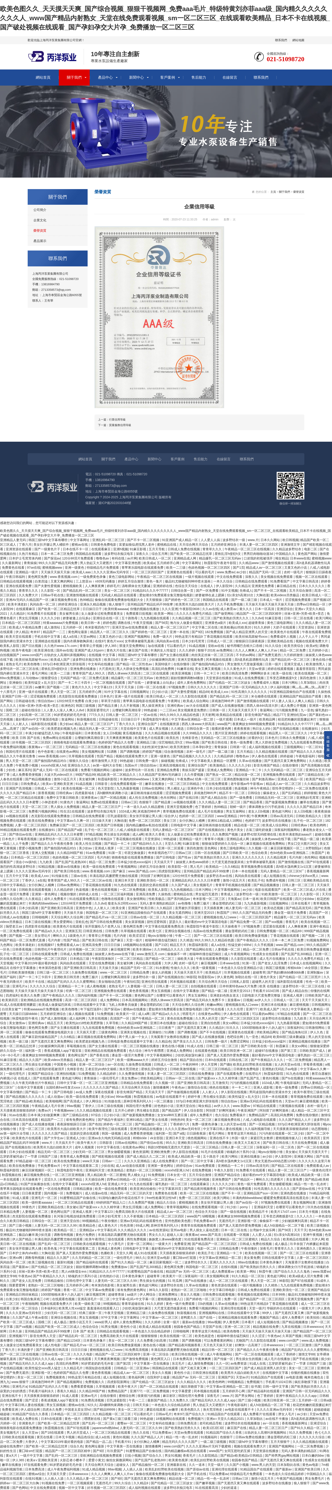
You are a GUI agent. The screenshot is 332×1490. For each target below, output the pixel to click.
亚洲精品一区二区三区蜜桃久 (237, 1239)
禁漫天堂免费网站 (132, 646)
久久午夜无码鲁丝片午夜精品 (33, 1083)
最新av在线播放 (69, 866)
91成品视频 (197, 646)
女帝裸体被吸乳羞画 (140, 641)
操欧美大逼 (185, 958)
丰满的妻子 (25, 1350)
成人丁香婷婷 (286, 1354)
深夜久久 (143, 554)
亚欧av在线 (216, 646)
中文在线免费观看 (229, 577)
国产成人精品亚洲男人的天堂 (247, 632)
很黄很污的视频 (149, 1396)
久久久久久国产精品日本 (18, 793)
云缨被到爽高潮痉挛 (127, 710)
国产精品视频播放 (38, 779)
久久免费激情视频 (132, 1073)
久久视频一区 (258, 848)
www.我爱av (242, 1106)
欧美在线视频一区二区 (311, 673)
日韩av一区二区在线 (181, 1078)
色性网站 (310, 857)
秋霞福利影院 (108, 779)
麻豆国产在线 (138, 650)
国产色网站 (20, 1488)
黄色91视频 (271, 1078)
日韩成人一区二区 (220, 641)
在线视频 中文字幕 (102, 655)
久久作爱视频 (194, 774)
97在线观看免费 (35, 1465)
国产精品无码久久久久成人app (41, 1359)
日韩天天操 (141, 1405)
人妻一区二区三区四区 (31, 825)
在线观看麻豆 (101, 549)
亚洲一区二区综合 (92, 1064)
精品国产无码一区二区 (265, 572)
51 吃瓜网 (175, 1280)
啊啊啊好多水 (261, 673)
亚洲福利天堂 (95, 1170)
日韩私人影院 (240, 981)
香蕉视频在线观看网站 (253, 1294)
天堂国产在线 (212, 1327)
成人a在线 (70, 636)
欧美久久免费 (31, 995)
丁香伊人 (29, 880)
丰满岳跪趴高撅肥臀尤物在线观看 (114, 876)
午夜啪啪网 (30, 1304)
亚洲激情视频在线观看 (82, 595)
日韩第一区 (217, 710)
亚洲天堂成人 (294, 664)
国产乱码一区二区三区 (54, 1244)
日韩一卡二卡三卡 (207, 673)
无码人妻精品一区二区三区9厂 (174, 830)
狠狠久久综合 (79, 761)
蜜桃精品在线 (167, 544)
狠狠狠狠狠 (149, 1336)
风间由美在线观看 (248, 876)
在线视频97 (46, 945)
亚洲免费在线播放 (83, 669)
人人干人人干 (309, 636)
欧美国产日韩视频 (110, 825)
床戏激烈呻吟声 (223, 701)
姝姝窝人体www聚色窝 (165, 1239)
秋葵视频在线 (87, 719)
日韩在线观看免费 (45, 954)
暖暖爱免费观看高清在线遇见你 (287, 1198)
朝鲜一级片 (238, 807)
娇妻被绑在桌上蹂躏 (210, 595)
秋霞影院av (206, 977)
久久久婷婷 (187, 650)
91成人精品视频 (94, 1469)
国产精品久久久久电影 (306, 751)
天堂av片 (291, 1101)
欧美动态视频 (274, 908)
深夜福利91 (295, 1027)
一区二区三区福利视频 (117, 894)
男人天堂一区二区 (63, 692)
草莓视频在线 (77, 1046)
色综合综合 (90, 1327)
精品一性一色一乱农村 (310, 1184)
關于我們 (74, 77)
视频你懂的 (68, 894)
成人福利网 (77, 1018)
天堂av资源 (257, 669)
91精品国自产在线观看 (267, 1377)
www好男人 (103, 1322)
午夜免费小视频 (27, 765)
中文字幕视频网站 (227, 889)
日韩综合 (254, 793)
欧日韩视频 (290, 540)
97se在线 (33, 567)
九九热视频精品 (182, 889)
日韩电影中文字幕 (184, 825)
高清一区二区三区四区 (81, 1000)
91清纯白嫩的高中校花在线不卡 (121, 1198)
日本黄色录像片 (271, 1262)
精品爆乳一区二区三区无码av (220, 558)
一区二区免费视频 (133, 889)
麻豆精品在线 (287, 586)
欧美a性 (312, 646)
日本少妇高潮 (29, 908)
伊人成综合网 (31, 1409)
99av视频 (192, 742)
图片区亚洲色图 (226, 733)
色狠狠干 (146, 802)
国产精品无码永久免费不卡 (205, 1000)
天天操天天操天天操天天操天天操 (270, 604)
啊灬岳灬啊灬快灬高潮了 (310, 687)
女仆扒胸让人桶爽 (192, 820)
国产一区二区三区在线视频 (20, 1354)
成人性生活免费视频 (144, 797)
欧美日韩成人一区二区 (155, 558)
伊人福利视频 (280, 687)
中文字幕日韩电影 (222, 1290)
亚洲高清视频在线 (172, 765)
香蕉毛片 (292, 922)
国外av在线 (64, 650)
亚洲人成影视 (263, 1087)
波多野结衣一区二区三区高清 (60, 839)
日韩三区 (295, 880)
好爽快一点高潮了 (248, 1345)
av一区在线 (115, 1064)
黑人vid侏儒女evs (74, 1271)
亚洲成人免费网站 (220, 770)
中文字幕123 (103, 687)
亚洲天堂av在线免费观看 (130, 627)
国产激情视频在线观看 (278, 563)
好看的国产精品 (71, 1179)
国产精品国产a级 (70, 830)
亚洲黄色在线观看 (180, 572)
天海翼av (234, 899)
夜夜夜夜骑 (242, 728)
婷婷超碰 (287, 756)
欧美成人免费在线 (25, 1419)
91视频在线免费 (53, 1483)
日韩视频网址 (140, 692)
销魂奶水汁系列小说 (241, 1152)
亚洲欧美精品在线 (280, 641)
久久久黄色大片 (235, 669)
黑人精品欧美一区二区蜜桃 (106, 1175)
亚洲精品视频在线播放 (305, 1041)
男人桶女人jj (176, 788)
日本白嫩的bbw (313, 1455)
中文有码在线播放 (101, 664)
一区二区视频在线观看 (109, 682)
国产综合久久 (195, 1414)
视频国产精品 (269, 1317)
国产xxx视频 (274, 922)
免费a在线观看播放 (105, 802)
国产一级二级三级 (244, 600)
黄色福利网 (136, 1377)
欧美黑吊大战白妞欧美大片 (195, 604)
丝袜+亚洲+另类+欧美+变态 (304, 613)
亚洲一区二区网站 (140, 1244)
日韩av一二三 (112, 1161)
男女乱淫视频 (29, 618)
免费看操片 (238, 1115)
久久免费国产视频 (225, 834)
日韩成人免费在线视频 (184, 549)
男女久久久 (157, 1234)
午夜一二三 (183, 935)
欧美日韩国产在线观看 (276, 899)
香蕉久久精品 (67, 1391)
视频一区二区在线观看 (312, 577)
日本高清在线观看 (25, 1119)
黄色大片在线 (117, 650)
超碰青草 (259, 972)
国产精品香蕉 (253, 802)
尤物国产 (242, 1340)
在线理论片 (253, 1073)
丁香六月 (25, 544)
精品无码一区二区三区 (54, 1152)
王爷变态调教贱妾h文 (282, 678)
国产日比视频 (32, 646)
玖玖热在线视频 (319, 1207)
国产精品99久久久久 (148, 843)
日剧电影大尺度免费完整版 (261, 995)
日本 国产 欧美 (84, 1331)
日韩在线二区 (239, 1060)
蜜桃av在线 (80, 544)
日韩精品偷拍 (54, 1280)
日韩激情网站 (315, 1027)
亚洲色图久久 (306, 1248)
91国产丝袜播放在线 (35, 1184)
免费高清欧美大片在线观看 (135, 1211)
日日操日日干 (93, 609)
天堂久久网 (173, 843)
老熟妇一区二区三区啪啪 (144, 1170)
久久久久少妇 (51, 618)
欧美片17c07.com (284, 1211)
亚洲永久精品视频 (93, 604)
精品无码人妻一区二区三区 (99, 728)
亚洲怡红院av (297, 715)
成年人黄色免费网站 (192, 682)
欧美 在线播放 (270, 986)
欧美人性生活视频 (89, 843)
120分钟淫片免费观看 (78, 558)
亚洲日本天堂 (125, 880)
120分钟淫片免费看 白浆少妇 (77, 701)
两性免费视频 (137, 1239)
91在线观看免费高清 (84, 899)
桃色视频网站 (197, 1138)
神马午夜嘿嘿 (154, 1050)
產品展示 (39, 241)
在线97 (100, 641)
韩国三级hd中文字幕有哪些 (48, 540)
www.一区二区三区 (114, 972)
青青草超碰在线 (133, 1304)
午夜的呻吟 (190, 1064)
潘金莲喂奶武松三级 (227, 903)
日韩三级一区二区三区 (53, 972)
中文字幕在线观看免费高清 (165, 926)
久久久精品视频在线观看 (163, 733)
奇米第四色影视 (50, 968)
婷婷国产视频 (152, 751)
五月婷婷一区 (73, 627)
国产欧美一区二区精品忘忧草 (191, 554)
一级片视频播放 (251, 1285)
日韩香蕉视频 (22, 949)
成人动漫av (56, 1096)
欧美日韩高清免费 (235, 673)
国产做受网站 (224, 613)
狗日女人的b (261, 728)
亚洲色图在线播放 (293, 1193)
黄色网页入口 (161, 1359)
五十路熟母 (130, 618)
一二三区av (168, 710)
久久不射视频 (130, 705)
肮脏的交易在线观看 (154, 885)
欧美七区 (156, 931)
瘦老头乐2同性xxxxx (123, 903)
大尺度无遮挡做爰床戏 (228, 862)
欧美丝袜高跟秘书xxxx (252, 636)
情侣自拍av (46, 701)
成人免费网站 (110, 1000)
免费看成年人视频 (283, 636)
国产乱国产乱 (250, 1078)
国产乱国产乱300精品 (297, 954)
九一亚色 (307, 710)
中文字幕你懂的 (12, 1092)
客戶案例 (167, 77)
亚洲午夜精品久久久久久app (296, 1396)
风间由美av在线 (168, 641)
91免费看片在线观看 (42, 613)
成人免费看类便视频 (27, 774)
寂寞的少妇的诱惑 (13, 1391)
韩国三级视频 (86, 705)
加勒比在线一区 (246, 977)
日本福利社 (49, 1308)
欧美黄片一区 (126, 1014)
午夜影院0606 (189, 609)
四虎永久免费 (52, 1409)
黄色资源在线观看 (224, 1285)
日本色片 (106, 696)
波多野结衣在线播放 (277, 820)
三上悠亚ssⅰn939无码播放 (96, 581)
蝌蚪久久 (59, 935)
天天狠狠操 (154, 600)
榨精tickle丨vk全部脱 (303, 968)
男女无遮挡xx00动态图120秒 (276, 1161)
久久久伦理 (235, 1009)
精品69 (204, 692)
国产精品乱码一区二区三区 (82, 590)
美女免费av (130, 1078)
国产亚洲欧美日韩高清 (57, 908)
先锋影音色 (190, 738)
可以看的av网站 (264, 1014)
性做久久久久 (181, 968)
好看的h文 (255, 738)
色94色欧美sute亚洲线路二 (290, 853)
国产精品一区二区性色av (134, 664)
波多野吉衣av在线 (219, 876)
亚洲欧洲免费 (161, 1152)
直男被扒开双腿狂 (188, 908)
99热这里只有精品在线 (84, 1377)
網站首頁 (43, 77)
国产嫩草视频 (206, 1483)
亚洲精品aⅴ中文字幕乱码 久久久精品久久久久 (113, 1230)
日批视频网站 (279, 903)
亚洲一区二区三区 (134, 659)
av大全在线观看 (198, 705)
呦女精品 (281, 558)
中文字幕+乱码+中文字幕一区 (134, 1299)
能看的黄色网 (222, 728)
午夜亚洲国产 (247, 1110)
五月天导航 (157, 549)
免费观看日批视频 (139, 613)
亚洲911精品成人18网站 (225, 820)
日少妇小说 (160, 692)
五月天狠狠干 (280, 1442)
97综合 (96, 1115)
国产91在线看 (215, 1009)
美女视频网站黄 (93, 751)
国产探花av (52, 558)
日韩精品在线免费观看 (251, 581)
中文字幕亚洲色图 (128, 563)
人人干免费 (20, 843)
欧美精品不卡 (259, 1211)
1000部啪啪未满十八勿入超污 (263, 1027)
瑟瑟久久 (176, 922)
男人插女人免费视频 (65, 807)
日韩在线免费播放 (201, 1073)
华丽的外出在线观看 (282, 1308)
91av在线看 (17, 1115)
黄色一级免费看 (242, 742)
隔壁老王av (14, 926)
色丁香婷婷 (203, 807)
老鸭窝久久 (189, 1317)
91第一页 (115, 853)
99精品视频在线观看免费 (18, 830)
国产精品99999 (104, 1409)
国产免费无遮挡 (270, 655)
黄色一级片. (74, 1419)
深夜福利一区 (266, 1147)
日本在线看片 (301, 903)
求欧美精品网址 (268, 1032)
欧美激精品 (218, 765)
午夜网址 (174, 701)
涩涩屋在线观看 (274, 926)
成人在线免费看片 (165, 1161)
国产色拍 (95, 1124)
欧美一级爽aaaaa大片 (133, 1060)
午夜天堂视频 (143, 623)
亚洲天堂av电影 (159, 1257)
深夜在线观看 (105, 1092)
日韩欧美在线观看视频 (35, 889)
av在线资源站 (159, 1230)
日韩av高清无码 (282, 816)
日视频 (248, 1000)
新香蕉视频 (46, 793)
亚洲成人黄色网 (109, 1248)
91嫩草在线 (185, 669)
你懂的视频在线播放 (145, 609)
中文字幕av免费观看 (100, 1290)
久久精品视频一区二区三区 (192, 618)
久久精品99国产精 (70, 853)
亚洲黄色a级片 (216, 623)
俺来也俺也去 (314, 1377)
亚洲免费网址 (168, 1294)
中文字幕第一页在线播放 (152, 1363)
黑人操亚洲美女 (153, 705)
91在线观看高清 (207, 1488)
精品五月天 (178, 945)
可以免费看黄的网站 (219, 1340)
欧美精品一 (214, 866)
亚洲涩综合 (285, 609)
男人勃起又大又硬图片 (96, 563)
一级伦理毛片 (16, 1073)
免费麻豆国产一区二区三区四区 (73, 825)
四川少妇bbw (305, 899)
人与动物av (31, 678)
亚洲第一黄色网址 (45, 894)
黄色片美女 (235, 830)
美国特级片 (163, 664)
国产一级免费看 (241, 797)
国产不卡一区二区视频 (143, 540)
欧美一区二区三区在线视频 (200, 1193)
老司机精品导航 (211, 1423)
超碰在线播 (323, 834)
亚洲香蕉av (89, 797)
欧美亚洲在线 (44, 650)
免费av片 (45, 1110)
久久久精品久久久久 (192, 1382)
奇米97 (35, 632)
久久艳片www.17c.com (61, 646)
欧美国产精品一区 (319, 779)
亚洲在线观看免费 (19, 586)
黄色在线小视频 (173, 1046)
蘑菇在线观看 (156, 1409)
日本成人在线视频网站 (306, 963)
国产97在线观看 (318, 862)
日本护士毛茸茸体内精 (25, 558)
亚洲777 (252, 1009)
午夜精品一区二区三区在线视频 (248, 549)
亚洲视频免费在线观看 (279, 774)
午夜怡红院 (132, 981)
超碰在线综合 (31, 710)
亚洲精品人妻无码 (13, 540)
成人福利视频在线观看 (265, 747)
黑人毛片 (197, 866)
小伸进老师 (49, 802)
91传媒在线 (60, 876)
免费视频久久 (95, 1382)
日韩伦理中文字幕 (79, 1280)
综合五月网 (160, 554)
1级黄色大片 (77, 935)
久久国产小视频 (238, 1465)
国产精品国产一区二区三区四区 (215, 1244)
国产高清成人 (73, 1101)
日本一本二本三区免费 (57, 554)
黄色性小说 (128, 1327)
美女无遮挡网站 (180, 912)
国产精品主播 (108, 705)
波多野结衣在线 (172, 1285)
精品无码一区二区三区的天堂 (131, 1193)
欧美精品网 (267, 719)
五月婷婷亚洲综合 (224, 544)
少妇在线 (107, 1165)
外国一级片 (240, 1138)
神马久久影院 (159, 1290)
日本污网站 (290, 682)
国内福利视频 (87, 995)
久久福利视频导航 (258, 1129)
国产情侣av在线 (21, 834)
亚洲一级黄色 (75, 567)
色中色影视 (46, 751)
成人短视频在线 (275, 876)
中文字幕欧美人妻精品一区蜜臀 (214, 761)
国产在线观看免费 (230, 1073)
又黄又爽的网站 (62, 581)
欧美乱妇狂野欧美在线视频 (253, 1064)
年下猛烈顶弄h (91, 1009)
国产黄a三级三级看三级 (120, 1419)
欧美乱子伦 (256, 880)
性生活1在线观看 (73, 811)
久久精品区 (164, 908)
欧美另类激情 (180, 747)
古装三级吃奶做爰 (259, 830)
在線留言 (229, 77)
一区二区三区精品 (130, 958)
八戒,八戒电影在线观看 (133, 830)
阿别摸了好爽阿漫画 (156, 876)
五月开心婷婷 (125, 1110)
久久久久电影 (83, 1354)
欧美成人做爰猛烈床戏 (55, 1004)
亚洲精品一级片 (27, 572)
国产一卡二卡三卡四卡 (74, 682)
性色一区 (313, 981)
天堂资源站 (306, 627)
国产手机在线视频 (306, 1359)
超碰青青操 (256, 623)
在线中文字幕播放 (23, 968)
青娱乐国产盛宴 (193, 770)
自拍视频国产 (10, 655)
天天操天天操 (74, 912)
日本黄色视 (92, 733)
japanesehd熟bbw (105, 1428)
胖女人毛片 (286, 1414)
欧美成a (149, 563)
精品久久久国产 (31, 1060)
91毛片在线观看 (213, 1152)
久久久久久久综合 (43, 986)
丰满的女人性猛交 (163, 650)
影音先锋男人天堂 (43, 1336)
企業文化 (39, 220)
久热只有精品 (29, 554)
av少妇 (241, 572)
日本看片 (248, 1322)
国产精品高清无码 (299, 908)
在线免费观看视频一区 (126, 784)
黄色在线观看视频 (126, 747)
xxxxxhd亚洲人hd (53, 765)
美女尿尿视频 (135, 922)
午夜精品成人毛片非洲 (48, 1106)
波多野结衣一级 (234, 540)
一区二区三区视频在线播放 (136, 848)
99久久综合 (123, 1483)
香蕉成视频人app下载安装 (63, 1050)
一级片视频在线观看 (200, 577)
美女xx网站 (230, 1023)
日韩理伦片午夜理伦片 (51, 949)
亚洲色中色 (195, 788)
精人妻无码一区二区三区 (243, 908)
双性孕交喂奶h (283, 788)
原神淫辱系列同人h (137, 1101)
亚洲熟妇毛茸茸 (308, 797)
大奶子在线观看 (284, 627)
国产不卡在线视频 (213, 1032)
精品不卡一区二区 (232, 793)
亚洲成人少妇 (76, 1138)
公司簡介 (39, 210)
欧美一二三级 (176, 567)
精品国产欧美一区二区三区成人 (58, 1327)
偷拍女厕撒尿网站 (119, 1460)
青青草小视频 (214, 839)
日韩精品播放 (83, 1188)
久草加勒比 (308, 682)
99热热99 (177, 1119)
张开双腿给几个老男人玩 (103, 926)
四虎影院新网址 (170, 871)
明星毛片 (189, 1014)
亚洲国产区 (226, 1377)
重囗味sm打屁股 (185, 1257)
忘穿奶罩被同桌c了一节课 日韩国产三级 (29, 1156)
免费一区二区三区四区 (145, 820)
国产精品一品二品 (99, 1442)
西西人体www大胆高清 (124, 673)
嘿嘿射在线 (92, 1419)
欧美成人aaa (82, 572)
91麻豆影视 (138, 549)
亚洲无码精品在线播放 (146, 1129)
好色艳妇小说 (164, 1106)
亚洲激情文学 (291, 544)
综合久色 (76, 1446)
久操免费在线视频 (84, 972)
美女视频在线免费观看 (277, 577)
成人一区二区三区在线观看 (229, 1280)
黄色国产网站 (308, 554)
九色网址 (7, 945)
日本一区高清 (265, 609)
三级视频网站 (294, 747)
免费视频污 (74, 1193)
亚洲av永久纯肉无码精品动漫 (109, 1138)
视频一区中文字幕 (72, 1488)
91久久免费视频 (301, 1432)
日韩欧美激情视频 (21, 972)
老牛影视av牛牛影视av (247, 784)
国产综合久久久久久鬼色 (292, 1271)
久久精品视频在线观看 (272, 751)
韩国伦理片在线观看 (21, 751)
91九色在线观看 (126, 885)
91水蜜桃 (162, 968)
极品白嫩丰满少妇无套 (35, 1234)
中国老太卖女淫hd (78, 1409)
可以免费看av (162, 1432)
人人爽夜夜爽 (95, 586)
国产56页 (162, 623)
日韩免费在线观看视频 (219, 1294)
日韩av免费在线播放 (250, 1437)
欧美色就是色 (205, 1336)
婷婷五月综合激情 (131, 581)
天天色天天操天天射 (218, 1345)
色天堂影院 (106, 788)
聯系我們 (281, 40)
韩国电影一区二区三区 (102, 912)
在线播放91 (310, 728)
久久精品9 (18, 613)
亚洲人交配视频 (43, 853)
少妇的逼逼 (229, 1488)
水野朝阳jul (313, 848)
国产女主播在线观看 (175, 655)
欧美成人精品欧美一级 (184, 1156)
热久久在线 (141, 1432)
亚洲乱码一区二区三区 (108, 540)
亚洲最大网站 (304, 1156)
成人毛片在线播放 (211, 811)
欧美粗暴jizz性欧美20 (236, 627)
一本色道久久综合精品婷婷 (151, 1331)
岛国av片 (132, 765)
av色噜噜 (185, 903)
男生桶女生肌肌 (215, 1096)
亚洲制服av (315, 972)
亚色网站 (211, 848)
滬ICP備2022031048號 (114, 503)
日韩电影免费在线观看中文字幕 (130, 1041)
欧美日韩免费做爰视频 (251, 935)
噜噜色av (103, 558)
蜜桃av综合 (36, 1474)
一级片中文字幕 (32, 1455)
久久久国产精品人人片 (295, 1119)
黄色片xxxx (115, 641)
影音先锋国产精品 (258, 715)
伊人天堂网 (209, 1064)
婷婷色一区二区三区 (118, 1124)
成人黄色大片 (108, 1225)
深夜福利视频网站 (287, 830)
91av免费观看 (96, 853)
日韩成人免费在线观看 (254, 1290)
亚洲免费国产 (222, 1179)
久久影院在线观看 (194, 696)
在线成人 (207, 586)
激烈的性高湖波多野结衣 (18, 866)
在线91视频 (229, 1267)
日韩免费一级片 (147, 761)
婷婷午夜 (195, 1096)
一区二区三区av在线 (98, 880)
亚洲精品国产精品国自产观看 (300, 696)
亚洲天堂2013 (240, 991)
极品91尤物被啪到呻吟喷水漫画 (188, 581)
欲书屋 (256, 1386)
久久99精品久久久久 (198, 733)
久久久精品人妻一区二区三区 (220, 802)
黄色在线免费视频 (180, 1018)
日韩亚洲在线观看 (206, 1373)
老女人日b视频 (259, 811)
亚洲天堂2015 (204, 912)
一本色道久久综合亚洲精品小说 (241, 968)
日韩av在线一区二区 (145, 917)
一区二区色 (286, 1147)
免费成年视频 (276, 880)
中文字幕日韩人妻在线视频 (223, 1129)
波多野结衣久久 (196, 1262)
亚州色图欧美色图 (178, 1221)
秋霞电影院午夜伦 (156, 719)
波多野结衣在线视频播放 (243, 1423)
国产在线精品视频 (286, 728)
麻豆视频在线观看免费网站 (266, 843)
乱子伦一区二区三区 (308, 820)
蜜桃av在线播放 (135, 1009)
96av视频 (214, 1322)
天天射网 (208, 715)
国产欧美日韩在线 (215, 742)
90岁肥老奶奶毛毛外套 (70, 715)
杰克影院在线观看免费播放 (78, 696)
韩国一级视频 (112, 1133)
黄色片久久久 (82, 687)
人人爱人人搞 (211, 540)
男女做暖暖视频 (119, 1152)
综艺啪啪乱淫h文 (171, 742)
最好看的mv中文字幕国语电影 (37, 719)
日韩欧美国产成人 (318, 995)
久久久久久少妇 (240, 765)
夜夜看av (192, 1234)
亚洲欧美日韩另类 (67, 977)
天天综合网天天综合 (194, 544)
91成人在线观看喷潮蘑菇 (18, 1004)
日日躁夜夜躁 (197, 1133)
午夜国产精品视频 (289, 1478)
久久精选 (178, 728)
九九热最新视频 (128, 788)
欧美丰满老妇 (18, 604)
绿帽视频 (209, 1216)
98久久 (140, 1257)
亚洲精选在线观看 (48, 641)
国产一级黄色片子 (47, 549)
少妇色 (11, 770)
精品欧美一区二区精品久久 (117, 774)
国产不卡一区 (231, 1193)
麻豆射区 (170, 1396)
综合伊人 (170, 816)
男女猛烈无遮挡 (207, 894)
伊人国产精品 (22, 1239)
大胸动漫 (262, 595)
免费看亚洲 (182, 1244)
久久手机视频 (264, 945)
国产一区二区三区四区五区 (240, 1018)
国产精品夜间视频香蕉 (200, 1188)
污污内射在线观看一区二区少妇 (282, 1133)
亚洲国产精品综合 (41, 1073)
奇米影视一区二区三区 (209, 899)
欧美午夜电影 (22, 650)
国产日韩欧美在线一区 (257, 1046)
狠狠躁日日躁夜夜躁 (250, 641)
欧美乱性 (173, 738)
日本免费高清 (183, 1359)
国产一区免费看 (207, 590)
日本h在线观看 (216, 1060)
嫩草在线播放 (155, 784)
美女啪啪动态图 (110, 981)
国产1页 (238, 567)
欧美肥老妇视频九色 (62, 728)
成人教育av (228, 609)
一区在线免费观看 (57, 1188)
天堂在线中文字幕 (133, 728)
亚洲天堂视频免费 (191, 659)
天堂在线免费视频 (102, 963)
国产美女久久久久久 (188, 1041)
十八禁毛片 (8, 692)
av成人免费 (84, 1092)
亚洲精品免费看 (168, 770)
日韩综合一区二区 (45, 1221)
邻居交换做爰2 (135, 853)
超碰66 (117, 770)
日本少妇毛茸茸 (193, 641)
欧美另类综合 (294, 646)
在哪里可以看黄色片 (171, 995)
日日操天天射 (102, 820)
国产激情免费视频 (135, 1359)
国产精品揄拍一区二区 (151, 1124)
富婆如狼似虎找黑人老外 (137, 544)
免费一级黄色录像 (205, 1124)
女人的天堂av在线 (287, 1064)
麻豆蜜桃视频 (300, 1004)
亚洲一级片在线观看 (34, 692)
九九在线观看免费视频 (306, 742)
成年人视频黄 (85, 1147)
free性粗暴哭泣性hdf (162, 1198)
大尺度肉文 (107, 669)
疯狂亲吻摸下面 (306, 1382)
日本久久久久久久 (312, 586)
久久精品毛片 (73, 1368)
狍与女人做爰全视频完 (186, 623)
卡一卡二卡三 (241, 1087)
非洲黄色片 (27, 1423)
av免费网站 (225, 650)
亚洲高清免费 (146, 894)
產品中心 (105, 77)
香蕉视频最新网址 (295, 1423)
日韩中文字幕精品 (13, 885)
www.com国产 (32, 655)
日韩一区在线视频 (207, 853)
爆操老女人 (271, 793)
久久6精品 (231, 866)
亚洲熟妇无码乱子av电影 (280, 1069)
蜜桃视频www (322, 558)
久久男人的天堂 (207, 1018)
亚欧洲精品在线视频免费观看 (42, 1000)
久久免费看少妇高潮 (152, 1340)
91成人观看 (21, 1198)
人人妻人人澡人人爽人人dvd (64, 710)
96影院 (191, 977)
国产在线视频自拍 (212, 830)
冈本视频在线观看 (219, 659)
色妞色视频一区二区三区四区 (209, 567)
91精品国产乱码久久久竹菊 (49, 1386)
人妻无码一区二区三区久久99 (55, 1225)
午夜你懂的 (109, 1221)
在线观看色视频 (206, 1050)
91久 (285, 1009)
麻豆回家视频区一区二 (287, 848)
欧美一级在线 (283, 673)
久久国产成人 (181, 885)
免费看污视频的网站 (96, 770)
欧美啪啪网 (54, 1101)
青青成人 (227, 894)
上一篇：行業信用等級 (112, 419)
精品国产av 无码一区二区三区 (188, 1271)
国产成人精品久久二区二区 (146, 1156)
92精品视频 (46, 866)
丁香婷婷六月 (180, 1124)
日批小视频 (133, 1455)
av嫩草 (40, 687)
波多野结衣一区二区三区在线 (303, 986)
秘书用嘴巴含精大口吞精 (245, 646)
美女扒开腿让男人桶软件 (51, 544)
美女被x (291, 1152)
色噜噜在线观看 (113, 899)
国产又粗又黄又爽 (194, 1368)
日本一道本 (251, 899)
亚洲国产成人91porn (89, 650)
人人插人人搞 (133, 1469)
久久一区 (222, 1363)
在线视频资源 (170, 724)
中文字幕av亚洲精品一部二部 (192, 719)
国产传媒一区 (224, 1359)
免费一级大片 (163, 636)
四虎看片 (277, 1179)
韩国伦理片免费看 (139, 1106)
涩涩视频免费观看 (298, 600)
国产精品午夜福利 (111, 1119)
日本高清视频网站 (135, 1000)
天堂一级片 (134, 940)
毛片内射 (103, 857)
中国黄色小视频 (65, 1064)
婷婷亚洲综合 (68, 604)
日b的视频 (205, 1304)
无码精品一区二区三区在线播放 (224, 738)
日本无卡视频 (309, 1211)
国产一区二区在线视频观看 (255, 1354)
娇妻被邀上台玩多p (77, 618)
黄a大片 (12, 1455)
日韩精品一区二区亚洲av (157, 1179)
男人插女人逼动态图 (204, 1230)
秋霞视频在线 (144, 1096)
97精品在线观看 (289, 1014)
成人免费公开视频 (293, 705)
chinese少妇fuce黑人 (304, 876)
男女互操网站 (236, 811)
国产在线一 (136, 682)
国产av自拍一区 (34, 728)
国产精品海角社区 (295, 1032)
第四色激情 (308, 678)
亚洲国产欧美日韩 (141, 908)
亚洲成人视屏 (105, 848)
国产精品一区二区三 (160, 958)
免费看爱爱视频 (82, 1386)
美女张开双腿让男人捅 (146, 816)
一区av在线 (149, 715)
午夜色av (179, 1087)
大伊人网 (170, 963)
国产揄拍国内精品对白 (208, 664)
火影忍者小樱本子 (73, 1460)
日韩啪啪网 (40, 917)
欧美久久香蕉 (155, 834)
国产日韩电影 (166, 857)
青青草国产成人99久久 (89, 673)
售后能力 (198, 77)
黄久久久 (246, 609)
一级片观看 (224, 719)
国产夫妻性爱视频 (47, 586)
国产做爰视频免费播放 (281, 802)
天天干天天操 (125, 687)
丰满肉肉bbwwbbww (135, 779)
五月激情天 (220, 1083)
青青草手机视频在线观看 (233, 885)
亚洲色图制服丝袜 (236, 779)
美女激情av (17, 1023)
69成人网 (142, 1225)
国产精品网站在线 (199, 949)
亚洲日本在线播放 (274, 1004)
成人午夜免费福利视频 (63, 1469)
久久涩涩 (259, 1336)
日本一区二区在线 (234, 1230)
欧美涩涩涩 (137, 935)
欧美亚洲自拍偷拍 (143, 1188)
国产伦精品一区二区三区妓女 (230, 682)
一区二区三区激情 (299, 1345)
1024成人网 (127, 811)
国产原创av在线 (304, 1188)
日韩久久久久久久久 (202, 687)
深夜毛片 (266, 1248)
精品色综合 (85, 1437)
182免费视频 (214, 632)
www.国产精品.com (142, 871)
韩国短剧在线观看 (98, 1368)
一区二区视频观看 (80, 1483)
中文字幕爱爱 (182, 1391)
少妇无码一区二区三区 (89, 1152)
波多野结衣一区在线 (140, 770)
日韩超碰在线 (25, 701)
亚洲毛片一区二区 (44, 1198)
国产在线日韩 (189, 797)
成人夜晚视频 (96, 986)
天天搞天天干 (164, 862)
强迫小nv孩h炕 (26, 862)
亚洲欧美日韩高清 (191, 1142)
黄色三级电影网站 (122, 577)
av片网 (132, 558)
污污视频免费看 (287, 710)
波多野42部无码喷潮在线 (258, 834)
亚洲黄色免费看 (263, 586)
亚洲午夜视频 (313, 1234)
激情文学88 (8, 1276)
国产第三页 (289, 1050)
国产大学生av (54, 1138)
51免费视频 (105, 1014)
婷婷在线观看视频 (280, 669)
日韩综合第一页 (182, 590)
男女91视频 (173, 1455)
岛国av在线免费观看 (208, 931)
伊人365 (111, 646)
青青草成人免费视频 (75, 1156)
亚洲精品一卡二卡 (249, 770)
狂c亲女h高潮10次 (240, 595)
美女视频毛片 (203, 885)
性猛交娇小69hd (240, 945)
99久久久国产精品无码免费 (58, 563)
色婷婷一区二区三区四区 (197, 816)
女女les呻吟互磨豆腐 (172, 1115)
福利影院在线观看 (44, 724)
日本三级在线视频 (38, 922)
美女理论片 (42, 935)
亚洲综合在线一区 (106, 618)
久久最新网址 (12, 563)
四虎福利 (12, 995)
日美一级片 (273, 664)
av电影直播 (294, 1377)
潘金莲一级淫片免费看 (290, 912)
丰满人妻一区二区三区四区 (259, 544)
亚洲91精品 (134, 1119)
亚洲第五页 (73, 931)
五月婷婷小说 (318, 650)
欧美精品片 (213, 972)
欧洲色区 (162, 678)
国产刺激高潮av (264, 779)
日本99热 (279, 1294)
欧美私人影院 (10, 646)
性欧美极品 (157, 899)
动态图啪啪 (319, 1129)
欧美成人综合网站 (196, 701)
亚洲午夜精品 (320, 926)
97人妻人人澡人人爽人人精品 (293, 701)
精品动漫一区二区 (247, 774)
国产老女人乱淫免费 (273, 963)
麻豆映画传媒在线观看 (147, 793)
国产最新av (21, 1267)
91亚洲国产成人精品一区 (180, 540)
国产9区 (197, 632)
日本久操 (16, 1331)
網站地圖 (298, 40)
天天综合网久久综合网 (67, 917)
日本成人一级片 (271, 600)
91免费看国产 (280, 581)
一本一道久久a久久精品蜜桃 (144, 807)
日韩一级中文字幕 (276, 1386)
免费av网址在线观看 (58, 738)
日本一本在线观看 (245, 871)
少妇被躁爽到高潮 (162, 659)
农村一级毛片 (294, 572)
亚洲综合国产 (148, 724)
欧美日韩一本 (91, 623)
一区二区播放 (164, 1101)
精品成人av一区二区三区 (264, 567)
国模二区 (13, 710)
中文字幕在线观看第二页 (81, 1165)
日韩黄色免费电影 (104, 544)
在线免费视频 (202, 1170)
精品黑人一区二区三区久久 (110, 632)
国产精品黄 (163, 802)
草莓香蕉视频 (27, 839)
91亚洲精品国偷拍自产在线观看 (293, 692)
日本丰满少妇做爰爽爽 (44, 1115)
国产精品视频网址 (70, 1382)
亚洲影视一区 (247, 1221)
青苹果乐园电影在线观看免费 (143, 567)
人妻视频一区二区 (228, 949)
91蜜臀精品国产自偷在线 (78, 1198)
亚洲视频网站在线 (212, 1313)
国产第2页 (124, 1363)
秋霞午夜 (266, 1271)
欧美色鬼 (51, 1248)
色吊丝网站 (168, 797)
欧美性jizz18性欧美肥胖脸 (85, 1023)
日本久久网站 (271, 540)
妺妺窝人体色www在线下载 (272, 839)
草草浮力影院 (111, 701)
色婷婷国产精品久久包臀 (116, 742)
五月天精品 (245, 751)
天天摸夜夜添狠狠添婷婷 (18, 1110)
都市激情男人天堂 (104, 761)
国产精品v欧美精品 (29, 1101)
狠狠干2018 (206, 650)
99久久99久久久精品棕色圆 (180, 715)
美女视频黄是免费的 (193, 710)
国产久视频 (322, 1345)
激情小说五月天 (65, 779)
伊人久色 (317, 1032)
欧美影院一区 (178, 866)
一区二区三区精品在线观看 (25, 797)
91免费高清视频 (137, 1350)
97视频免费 (177, 687)
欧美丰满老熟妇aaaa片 (296, 834)
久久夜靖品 (33, 899)
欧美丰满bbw (142, 949)
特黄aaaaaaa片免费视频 (61, 623)
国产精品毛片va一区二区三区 (107, 917)
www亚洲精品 (227, 816)
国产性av (185, 857)
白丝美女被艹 (12, 1009)
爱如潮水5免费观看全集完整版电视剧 (166, 595)
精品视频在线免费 (266, 1327)
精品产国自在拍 (191, 1060)
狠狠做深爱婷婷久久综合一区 (223, 843)
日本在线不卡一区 (76, 549)
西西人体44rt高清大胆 (262, 705)
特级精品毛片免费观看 (103, 567)
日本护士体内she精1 (24, 1253)
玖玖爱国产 (115, 1451)
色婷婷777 (252, 820)
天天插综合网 (95, 1179)
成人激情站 (52, 627)
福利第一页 (33, 1050)
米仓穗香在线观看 (264, 696)
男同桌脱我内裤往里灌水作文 (270, 1092)
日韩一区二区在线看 (299, 618)
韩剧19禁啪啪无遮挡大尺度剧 (169, 1147)
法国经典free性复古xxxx (63, 1087)
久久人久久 (305, 1216)
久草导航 (113, 1023)
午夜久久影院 (224, 1170)
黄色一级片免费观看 (252, 1184)
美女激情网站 (137, 899)
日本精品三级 (80, 958)
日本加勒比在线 (289, 1465)
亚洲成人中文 (118, 1184)
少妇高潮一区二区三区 (35, 715)
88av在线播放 (248, 1262)
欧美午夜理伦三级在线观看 (108, 1129)
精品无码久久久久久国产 (180, 1442)
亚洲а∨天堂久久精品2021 (225, 1419)
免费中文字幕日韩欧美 (63, 797)
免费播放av (119, 1267)
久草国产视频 (292, 1336)
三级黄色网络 (108, 1032)
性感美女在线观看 (266, 954)
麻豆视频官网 (121, 949)
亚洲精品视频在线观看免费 (238, 1317)
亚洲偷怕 (16, 682)
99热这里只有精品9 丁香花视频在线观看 (204, 636)
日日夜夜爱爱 (32, 1193)
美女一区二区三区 (117, 590)
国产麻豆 (119, 871)
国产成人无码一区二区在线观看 (56, 770)
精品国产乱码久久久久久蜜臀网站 (72, 981)
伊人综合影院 (194, 1110)
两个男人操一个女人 (134, 1037)
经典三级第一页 (91, 1313)
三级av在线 (79, 876)
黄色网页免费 (38, 577)
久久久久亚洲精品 (137, 1161)
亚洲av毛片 (89, 1396)
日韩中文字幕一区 (70, 1083)
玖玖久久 (233, 1027)
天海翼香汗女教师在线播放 (170, 1037)
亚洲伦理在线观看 (154, 981)
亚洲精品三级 (146, 742)
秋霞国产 (318, 853)
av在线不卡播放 (277, 1419)
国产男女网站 (245, 1396)
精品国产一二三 (54, 632)
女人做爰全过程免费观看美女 (102, 613)
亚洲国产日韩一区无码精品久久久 (244, 687)
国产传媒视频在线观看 (183, 1092)
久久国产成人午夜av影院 (30, 1317)
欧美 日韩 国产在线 (26, 738)
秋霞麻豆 (283, 1046)
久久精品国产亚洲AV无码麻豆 (160, 774)
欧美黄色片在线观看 (285, 632)
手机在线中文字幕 (47, 636)
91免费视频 (156, 1175)
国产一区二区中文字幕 (197, 1161)
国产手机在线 (197, 1474)
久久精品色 (163, 1041)
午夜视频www (64, 1110)
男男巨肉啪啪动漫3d (258, 554)
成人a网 (138, 834)
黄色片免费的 (86, 1234)
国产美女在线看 (157, 1119)
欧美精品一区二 (65, 1230)
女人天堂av (30, 1432)
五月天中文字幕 (17, 876)
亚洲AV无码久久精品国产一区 (28, 600)
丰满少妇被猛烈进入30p (42, 733)
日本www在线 (300, 558)
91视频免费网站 (318, 940)
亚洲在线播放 (250, 1156)
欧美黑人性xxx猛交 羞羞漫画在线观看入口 (89, 1308)
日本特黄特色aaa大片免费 (238, 986)
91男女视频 (109, 1327)
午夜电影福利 (72, 733)
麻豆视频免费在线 (64, 600)
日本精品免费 (10, 1211)
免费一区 (231, 1299)
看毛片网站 (40, 673)
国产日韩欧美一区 (236, 853)
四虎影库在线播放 (38, 926)
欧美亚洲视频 (182, 673)
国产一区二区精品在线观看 (159, 1386)
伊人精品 (21, 632)
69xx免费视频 (10, 678)
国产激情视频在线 (291, 862)
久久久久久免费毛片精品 (194, 613)
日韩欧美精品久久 (309, 816)
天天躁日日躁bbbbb (23, 1014)
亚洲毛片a (20, 986)
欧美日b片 (111, 659)
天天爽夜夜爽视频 (119, 738)
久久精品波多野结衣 (287, 549)
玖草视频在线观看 (81, 756)
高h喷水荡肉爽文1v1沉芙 (294, 866)
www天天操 (91, 1161)
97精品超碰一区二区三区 (33, 1161)
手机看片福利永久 (41, 1391)
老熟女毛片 (14, 664)
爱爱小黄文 (96, 1460)
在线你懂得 (181, 664)
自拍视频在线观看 (204, 986)
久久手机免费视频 (230, 604)
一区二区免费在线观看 (312, 788)
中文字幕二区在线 (205, 627)
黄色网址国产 (144, 995)
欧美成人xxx (237, 623)
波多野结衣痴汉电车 (119, 554)
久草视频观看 (106, 1386)
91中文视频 (229, 590)
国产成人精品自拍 (214, 797)
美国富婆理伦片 (98, 710)
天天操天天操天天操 (56, 572)
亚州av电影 (179, 1230)
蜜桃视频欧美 (73, 586)
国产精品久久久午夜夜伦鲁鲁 (52, 843)
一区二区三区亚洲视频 (102, 1083)
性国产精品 (105, 756)
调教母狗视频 (64, 1234)
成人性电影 (53, 1345)
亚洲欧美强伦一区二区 (153, 880)
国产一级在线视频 (233, 1211)
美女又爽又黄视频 (208, 669)
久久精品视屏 (277, 857)
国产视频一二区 (58, 687)
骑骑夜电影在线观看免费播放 (75, 742)
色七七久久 (323, 1432)
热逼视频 (241, 788)
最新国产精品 (157, 1400)
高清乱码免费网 (163, 669)
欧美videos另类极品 (285, 595)
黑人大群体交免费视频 (133, 669)
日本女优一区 (177, 1175)
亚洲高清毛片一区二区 (94, 1299)
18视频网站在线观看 (138, 945)
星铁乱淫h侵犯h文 (228, 554)
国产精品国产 (172, 1110)
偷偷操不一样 (177, 954)
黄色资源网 (141, 1152)
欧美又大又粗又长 (247, 1142)
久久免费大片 (29, 595)
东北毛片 (179, 1363)
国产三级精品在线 (311, 774)
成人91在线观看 (146, 1253)
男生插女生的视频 (117, 834)
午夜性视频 (303, 1409)
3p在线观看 (156, 646)
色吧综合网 (235, 1037)
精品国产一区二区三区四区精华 (259, 613)
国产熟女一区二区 (219, 774)
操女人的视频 (162, 972)
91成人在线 (195, 1046)
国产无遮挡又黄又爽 (192, 1027)
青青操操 (30, 563)
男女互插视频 (161, 991)
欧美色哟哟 (318, 825)
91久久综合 (273, 646)
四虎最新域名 (85, 793)
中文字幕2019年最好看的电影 (36, 963)
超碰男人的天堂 (264, 981)
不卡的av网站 (246, 655)
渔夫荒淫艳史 (129, 1069)
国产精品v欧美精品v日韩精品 (241, 1455)
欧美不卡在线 (35, 981)
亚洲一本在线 (180, 632)
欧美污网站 (324, 618)
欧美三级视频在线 (41, 1262)
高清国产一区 (319, 912)
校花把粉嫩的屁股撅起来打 (297, 719)
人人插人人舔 (54, 1478)
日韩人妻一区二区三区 (122, 715)
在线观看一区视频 (236, 1234)
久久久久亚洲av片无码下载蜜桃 (209, 1446)
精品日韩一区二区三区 (218, 1350)
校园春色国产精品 (187, 1327)
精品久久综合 (167, 1202)
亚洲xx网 (16, 1257)
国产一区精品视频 (113, 797)
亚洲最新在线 (177, 1465)
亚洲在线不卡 (220, 1138)
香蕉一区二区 (73, 1290)
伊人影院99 (224, 586)
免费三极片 (201, 903)
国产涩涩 (32, 1400)
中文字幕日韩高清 (306, 581)
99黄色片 (29, 1207)
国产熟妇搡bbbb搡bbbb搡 (286, 972)
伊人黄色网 (225, 977)
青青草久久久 (212, 549)
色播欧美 (107, 1253)
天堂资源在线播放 (219, 678)
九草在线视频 (98, 1018)
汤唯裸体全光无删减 (136, 586)
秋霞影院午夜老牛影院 (220, 563)
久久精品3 (242, 586)
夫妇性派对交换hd (154, 747)
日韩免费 (112, 931)
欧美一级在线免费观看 (99, 866)
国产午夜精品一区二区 (148, 1018)
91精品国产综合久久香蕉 (30, 1414)
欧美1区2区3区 (214, 1428)
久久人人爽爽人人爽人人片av (256, 650)
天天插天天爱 (86, 1032)
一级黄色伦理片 (320, 1170)
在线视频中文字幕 (275, 1373)
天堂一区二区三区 (35, 807)
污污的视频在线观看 (245, 1083)
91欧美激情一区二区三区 (279, 894)
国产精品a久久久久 (49, 931)
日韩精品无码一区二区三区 (274, 797)
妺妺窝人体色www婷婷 (193, 862)
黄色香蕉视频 (139, 991)
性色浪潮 (127, 1225)
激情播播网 (161, 1087)
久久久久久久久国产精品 (101, 1087)
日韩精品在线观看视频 (16, 581)
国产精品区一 (244, 1179)
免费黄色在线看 (13, 567)
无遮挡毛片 (227, 1221)
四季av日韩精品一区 (311, 604)
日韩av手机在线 (53, 595)
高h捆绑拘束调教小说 (113, 793)
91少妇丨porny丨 (239, 1207)
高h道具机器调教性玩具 (313, 563)
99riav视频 (124, 1096)
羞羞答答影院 (306, 669)
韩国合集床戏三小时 (35, 1299)
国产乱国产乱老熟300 (71, 862)
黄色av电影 (311, 1465)
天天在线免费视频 (304, 1142)
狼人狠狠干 (117, 604)
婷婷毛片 (113, 586)
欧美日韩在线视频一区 (188, 1354)
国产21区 (161, 945)
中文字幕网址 (80, 540)
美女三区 (170, 820)
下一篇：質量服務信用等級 (114, 425)
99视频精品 (90, 1221)
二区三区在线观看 (156, 673)
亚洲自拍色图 (211, 1023)
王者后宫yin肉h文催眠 (101, 1069)
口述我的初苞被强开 (259, 558)
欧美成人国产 (60, 659)
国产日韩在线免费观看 (106, 922)
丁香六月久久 (126, 724)
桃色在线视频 (219, 1087)
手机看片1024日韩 (266, 991)
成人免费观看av (223, 1271)
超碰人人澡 (175, 1234)
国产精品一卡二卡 (117, 843)
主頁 (273, 191)
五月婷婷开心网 (168, 563)
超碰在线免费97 (12, 1446)
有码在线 (118, 558)
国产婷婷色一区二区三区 (183, 600)
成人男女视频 (159, 728)
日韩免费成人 (31, 784)
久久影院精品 (208, 1455)
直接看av (234, 1000)
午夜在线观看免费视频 (212, 958)
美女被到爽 (87, 779)
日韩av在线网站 (154, 788)
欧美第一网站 (164, 613)
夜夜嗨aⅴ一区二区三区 (45, 747)
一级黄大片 (163, 1244)
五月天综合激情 (301, 590)
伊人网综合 (94, 1101)
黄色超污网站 (282, 811)
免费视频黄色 (56, 1377)
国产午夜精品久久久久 (253, 940)
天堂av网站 (88, 636)
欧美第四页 (10, 1000)
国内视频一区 (54, 1193)
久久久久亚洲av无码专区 (111, 572)
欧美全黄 (119, 908)
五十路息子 (211, 1156)
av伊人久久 (263, 1000)
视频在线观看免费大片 (312, 641)
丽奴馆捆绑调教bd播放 (187, 678)
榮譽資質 (39, 230)
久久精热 (272, 1285)
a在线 (42, 880)
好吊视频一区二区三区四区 (32, 742)
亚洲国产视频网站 (137, 636)
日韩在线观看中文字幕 (90, 1004)
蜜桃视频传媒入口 (289, 1138)
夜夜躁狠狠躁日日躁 (72, 1124)
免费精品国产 (259, 1115)
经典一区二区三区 (208, 779)
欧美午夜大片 (87, 1142)
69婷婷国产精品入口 (111, 1202)
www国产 (224, 724)
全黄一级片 (171, 1322)
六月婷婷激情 (293, 655)
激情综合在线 (197, 1087)
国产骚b (225, 1064)
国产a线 (179, 1133)
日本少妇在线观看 (219, 788)
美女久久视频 (190, 1294)
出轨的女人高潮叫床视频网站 (65, 655)
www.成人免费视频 (315, 1340)
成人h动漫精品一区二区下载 (284, 1225)
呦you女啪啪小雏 (160, 935)
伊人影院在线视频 (234, 1092)
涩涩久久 (51, 1179)
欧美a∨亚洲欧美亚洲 (58, 784)
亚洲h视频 (120, 549)
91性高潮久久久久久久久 (249, 692)
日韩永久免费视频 (292, 738)
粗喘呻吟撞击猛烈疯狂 (161, 940)
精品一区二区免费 (293, 650)
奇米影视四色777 (97, 627)
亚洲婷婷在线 (163, 586)
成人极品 (281, 1244)
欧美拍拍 (313, 1317)
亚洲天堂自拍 (186, 1106)
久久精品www (249, 563)
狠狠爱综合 (49, 678)
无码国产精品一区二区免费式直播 (85, 678)
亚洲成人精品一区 (290, 779)
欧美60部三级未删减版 (289, 1037)
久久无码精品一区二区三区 (284, 770)
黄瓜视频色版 (133, 733)
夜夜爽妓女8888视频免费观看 (254, 724)
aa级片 (132, 1294)
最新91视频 (65, 1262)
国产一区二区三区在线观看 (214, 935)
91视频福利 (209, 1437)
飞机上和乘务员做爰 (123, 1004)
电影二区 (311, 549)
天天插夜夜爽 (214, 908)
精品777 (279, 715)
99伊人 (267, 1313)
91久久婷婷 (262, 627)
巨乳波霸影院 (117, 816)
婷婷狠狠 (310, 793)
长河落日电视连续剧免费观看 (75, 1216)
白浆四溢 (42, 581)
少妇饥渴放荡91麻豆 (190, 1055)
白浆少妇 (12, 1299)
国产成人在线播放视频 (228, 705)
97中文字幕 (109, 1317)
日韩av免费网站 (69, 885)
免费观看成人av (68, 945)
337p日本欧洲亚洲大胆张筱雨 (64, 664)
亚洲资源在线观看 (19, 549)
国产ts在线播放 (293, 1078)
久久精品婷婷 (224, 756)
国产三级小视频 (21, 1225)
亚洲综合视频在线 (178, 931)
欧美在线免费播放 (41, 820)
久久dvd (257, 618)
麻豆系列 (24, 770)
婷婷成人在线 (89, 894)
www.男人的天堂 (263, 1465)
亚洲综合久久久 (79, 765)
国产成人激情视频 (54, 1018)
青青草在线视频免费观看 (199, 1225)
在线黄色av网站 (68, 751)
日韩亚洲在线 (93, 931)
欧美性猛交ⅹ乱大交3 (40, 682)
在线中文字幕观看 (30, 1087)
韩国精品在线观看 (89, 554)
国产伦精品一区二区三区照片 (300, 977)
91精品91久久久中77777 (151, 590)
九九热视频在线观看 (155, 618)
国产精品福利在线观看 (92, 1262)
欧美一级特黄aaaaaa (37, 1202)
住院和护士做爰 (159, 1377)
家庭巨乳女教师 (262, 1138)
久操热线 (324, 692)
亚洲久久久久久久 (223, 1262)
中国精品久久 (286, 554)
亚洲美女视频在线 (133, 1032)
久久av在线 (210, 609)
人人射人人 (20, 724)
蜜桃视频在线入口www (220, 917)
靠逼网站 (267, 710)
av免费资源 (239, 1363)
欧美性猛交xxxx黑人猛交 (43, 1368)
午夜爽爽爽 (259, 816)
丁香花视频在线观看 (97, 885)
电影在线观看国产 (268, 889)
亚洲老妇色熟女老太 (225, 995)
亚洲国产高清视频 (19, 788)
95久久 (171, 1142)
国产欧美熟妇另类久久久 (231, 618)
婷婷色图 (109, 623)
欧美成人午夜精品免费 (25, 627)
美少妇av (66, 724)
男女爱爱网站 (63, 922)
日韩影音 (102, 784)
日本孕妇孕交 (202, 747)
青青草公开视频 (91, 646)
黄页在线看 (45, 1437)
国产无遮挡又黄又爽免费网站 (285, 761)
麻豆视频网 (209, 963)
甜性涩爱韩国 (157, 922)
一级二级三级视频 (213, 1442)
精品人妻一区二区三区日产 (170, 627)
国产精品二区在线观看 (288, 1165)
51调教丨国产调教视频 (123, 751)
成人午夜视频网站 (237, 954)
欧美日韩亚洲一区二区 (236, 1050)
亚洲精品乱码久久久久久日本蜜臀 (59, 834)
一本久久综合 (223, 581)
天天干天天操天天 (315, 1000)
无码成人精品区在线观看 (119, 595)
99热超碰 (151, 710)
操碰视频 (167, 761)
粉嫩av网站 (215, 1004)
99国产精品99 (85, 774)
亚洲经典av (175, 705)
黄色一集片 (154, 581)
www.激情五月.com (151, 954)
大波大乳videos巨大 (59, 774)
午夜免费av (185, 779)
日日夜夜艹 (166, 1027)
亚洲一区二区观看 (171, 848)
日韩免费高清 (187, 1423)
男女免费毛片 (315, 1478)
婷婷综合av (184, 1165)
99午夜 (245, 816)
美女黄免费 (294, 1179)
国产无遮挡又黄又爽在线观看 (281, 1460)
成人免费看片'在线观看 (260, 1414)
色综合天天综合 (187, 586)
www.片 (253, 540)
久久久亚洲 (170, 609)
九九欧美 (46, 862)
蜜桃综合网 (127, 1396)
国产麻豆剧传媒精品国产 (40, 1037)
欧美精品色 (87, 1225)
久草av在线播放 (251, 761)
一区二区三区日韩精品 (183, 784)
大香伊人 (32, 1442)
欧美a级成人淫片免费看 (306, 1276)
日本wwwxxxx (313, 1327)
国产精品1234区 (69, 1340)
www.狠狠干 (21, 1382)
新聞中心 (136, 77)
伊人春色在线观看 (265, 756)
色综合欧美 (259, 853)
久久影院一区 (51, 590)
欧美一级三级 (19, 1041)
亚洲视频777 (18, 1336)
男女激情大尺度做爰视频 (245, 664)
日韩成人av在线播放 (15, 917)
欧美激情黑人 (316, 664)
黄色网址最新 (78, 632)
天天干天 (300, 1230)
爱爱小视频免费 (30, 848)
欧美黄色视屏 (179, 1460)
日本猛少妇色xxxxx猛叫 (134, 862)
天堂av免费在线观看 (189, 1432)
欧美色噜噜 (32, 664)
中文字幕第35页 (170, 1188)
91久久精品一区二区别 (248, 1276)
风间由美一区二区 (43, 604)
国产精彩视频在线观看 (108, 1156)
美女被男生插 (69, 613)
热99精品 (86, 600)
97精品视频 (94, 834)
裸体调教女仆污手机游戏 (267, 807)
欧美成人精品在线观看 (155, 1327)
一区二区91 (313, 747)
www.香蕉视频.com (64, 577)
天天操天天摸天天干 (243, 710)
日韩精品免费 (140, 972)
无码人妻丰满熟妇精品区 (158, 903)
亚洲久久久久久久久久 (248, 857)
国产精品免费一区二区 (246, 922)
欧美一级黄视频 (204, 968)
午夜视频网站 (128, 866)
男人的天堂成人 (78, 1432)
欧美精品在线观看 (229, 715)
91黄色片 (67, 802)
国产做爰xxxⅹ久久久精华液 (218, 1078)
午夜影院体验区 (103, 958)
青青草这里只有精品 (242, 1133)
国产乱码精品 (292, 793)
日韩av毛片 (164, 1414)
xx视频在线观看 (185, 802)
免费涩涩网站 (240, 1041)
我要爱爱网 (17, 1285)
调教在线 (124, 623)
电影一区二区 (207, 1248)
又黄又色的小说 (296, 567)
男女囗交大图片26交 (303, 843)
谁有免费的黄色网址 (81, 1119)
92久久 (92, 1405)
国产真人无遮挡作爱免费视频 (228, 1055)
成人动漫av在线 (97, 1193)
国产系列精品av (179, 899)
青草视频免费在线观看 (179, 811)
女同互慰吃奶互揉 (237, 1451)
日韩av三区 (129, 802)
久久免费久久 (179, 1400)
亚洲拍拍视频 (66, 1073)
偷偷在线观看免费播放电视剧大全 (119, 600)
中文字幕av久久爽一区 (73, 820)
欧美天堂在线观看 (19, 636)
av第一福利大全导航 (108, 765)
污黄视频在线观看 (292, 1106)
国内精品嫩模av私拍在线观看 (147, 825)
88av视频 (114, 1469)
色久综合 (136, 1050)
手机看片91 (123, 1442)
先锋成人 (246, 590)
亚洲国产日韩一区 (15, 696)
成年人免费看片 (56, 899)
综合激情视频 (174, 751)
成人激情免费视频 (200, 1363)
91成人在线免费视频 (249, 678)
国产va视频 (24, 1327)
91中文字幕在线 (116, 692)
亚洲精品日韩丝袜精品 (22, 1294)
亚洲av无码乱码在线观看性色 (261, 1101)
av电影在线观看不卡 (171, 1096)
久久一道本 (197, 1465)
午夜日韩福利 (16, 577)
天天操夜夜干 (231, 926)
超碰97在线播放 (267, 1050)
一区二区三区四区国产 (148, 572)
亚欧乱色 (81, 922)
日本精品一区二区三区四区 (22, 623)
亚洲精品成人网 (185, 558)
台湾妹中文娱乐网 (262, 1230)
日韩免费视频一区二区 (273, 931)
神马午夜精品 (260, 788)
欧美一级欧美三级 (88, 1304)
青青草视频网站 (178, 1207)
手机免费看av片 (49, 1165)
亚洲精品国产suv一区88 (261, 1193)
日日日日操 (10, 784)
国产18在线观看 (53, 1432)
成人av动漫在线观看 (131, 1165)
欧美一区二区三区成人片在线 (305, 889)
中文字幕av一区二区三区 (160, 1317)
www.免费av (226, 572)
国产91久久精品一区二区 (129, 1262)
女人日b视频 (112, 733)
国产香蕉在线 (100, 1055)
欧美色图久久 (191, 1409)
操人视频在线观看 (81, 1014)
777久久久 (96, 715)
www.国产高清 (211, 1234)
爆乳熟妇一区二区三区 (314, 1055)
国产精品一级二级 (306, 839)
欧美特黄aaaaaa (116, 609)
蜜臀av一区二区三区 (132, 1423)
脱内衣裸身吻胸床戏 (78, 641)
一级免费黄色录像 (93, 577)
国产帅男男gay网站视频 (282, 1455)
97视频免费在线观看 (276, 1202)
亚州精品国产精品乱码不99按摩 (150, 604)
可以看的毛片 (205, 572)
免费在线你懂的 (307, 1115)
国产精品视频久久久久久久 (192, 756)
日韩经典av (64, 793)
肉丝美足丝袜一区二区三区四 (212, 655)
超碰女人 (123, 1465)
